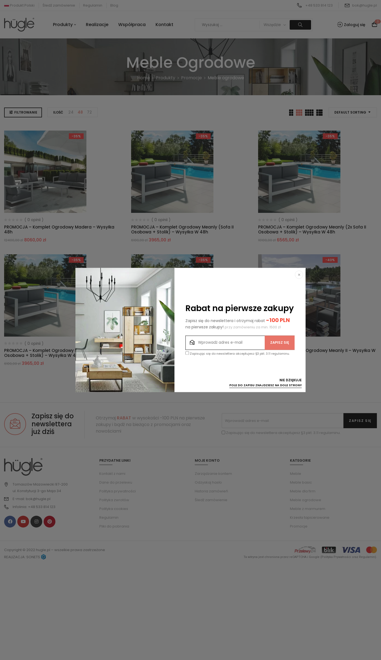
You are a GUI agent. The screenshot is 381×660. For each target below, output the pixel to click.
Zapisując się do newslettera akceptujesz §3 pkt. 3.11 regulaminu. (237, 353)
